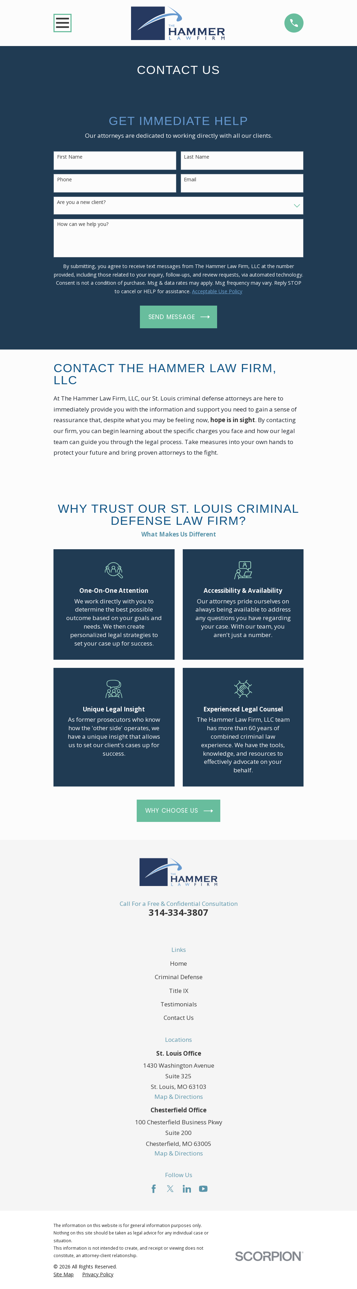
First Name (70, 157)
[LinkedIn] (187, 1189)
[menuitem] (63, 1274)
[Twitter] (170, 1189)
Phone (64, 180)
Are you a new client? (81, 202)
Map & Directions (178, 1096)
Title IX (178, 991)
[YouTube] (203, 1189)
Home (178, 963)
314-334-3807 (178, 912)
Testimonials (178, 1004)
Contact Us (179, 1017)
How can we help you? (82, 224)
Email (190, 180)
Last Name (196, 157)
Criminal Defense (179, 977)
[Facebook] (153, 1189)
